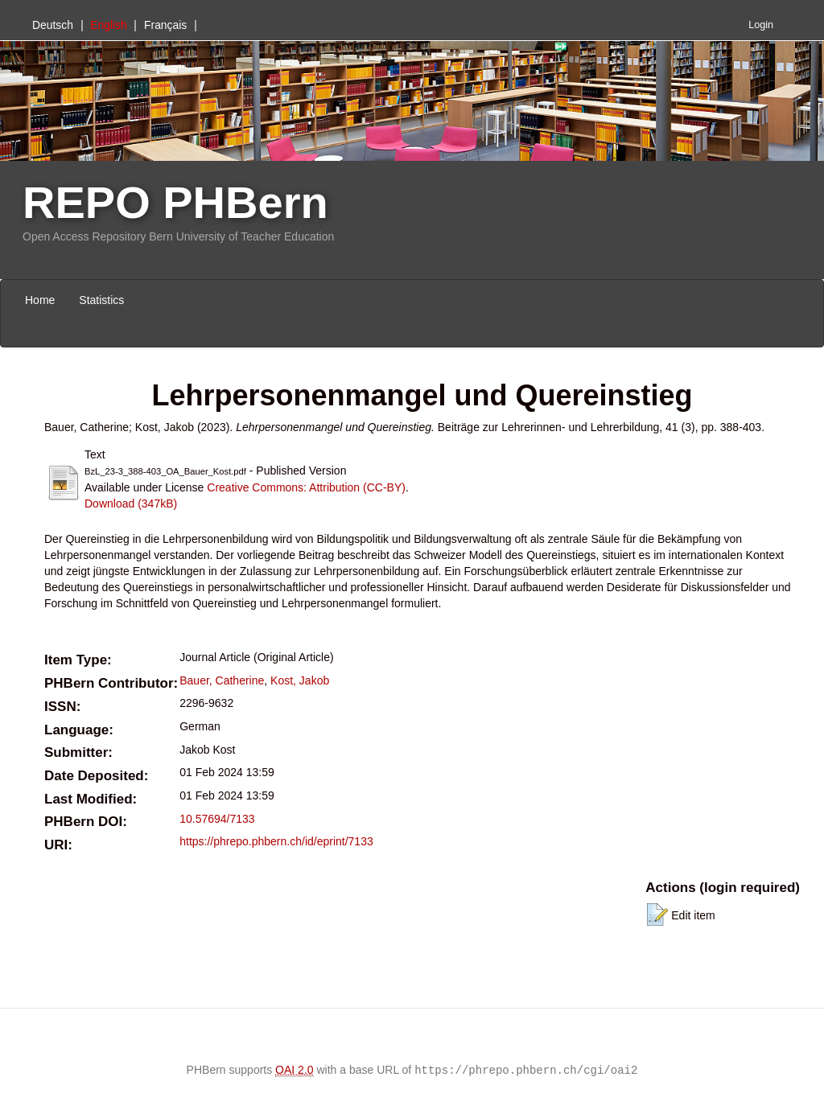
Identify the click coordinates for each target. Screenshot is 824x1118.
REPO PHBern (175, 202)
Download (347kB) (130, 503)
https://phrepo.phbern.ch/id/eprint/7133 (276, 841)
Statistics (101, 300)
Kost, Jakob (299, 680)
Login (760, 25)
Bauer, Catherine (221, 680)
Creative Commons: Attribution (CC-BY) (306, 487)
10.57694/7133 (216, 818)
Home (40, 300)
